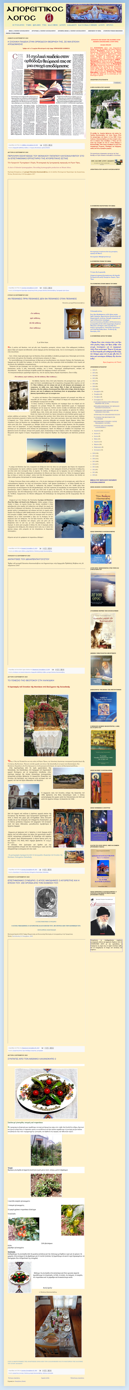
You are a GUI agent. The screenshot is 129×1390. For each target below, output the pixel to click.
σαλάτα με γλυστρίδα (48, 1373)
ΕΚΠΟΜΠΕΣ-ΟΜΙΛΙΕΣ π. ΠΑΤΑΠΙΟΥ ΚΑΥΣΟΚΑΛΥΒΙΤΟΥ (72, 30)
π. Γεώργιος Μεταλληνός (35, 147)
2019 (94, 389)
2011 (93, 472)
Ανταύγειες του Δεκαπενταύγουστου (22, 672)
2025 (94, 372)
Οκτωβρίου (97, 397)
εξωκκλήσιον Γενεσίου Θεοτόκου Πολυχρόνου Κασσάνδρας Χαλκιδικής (30, 872)
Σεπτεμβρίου (97, 399)
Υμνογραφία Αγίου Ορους (62, 290)
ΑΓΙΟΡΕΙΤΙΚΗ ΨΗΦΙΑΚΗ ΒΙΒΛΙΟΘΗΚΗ (113, 30)
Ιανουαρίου (97, 450)
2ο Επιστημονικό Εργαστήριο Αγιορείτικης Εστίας (25, 290)
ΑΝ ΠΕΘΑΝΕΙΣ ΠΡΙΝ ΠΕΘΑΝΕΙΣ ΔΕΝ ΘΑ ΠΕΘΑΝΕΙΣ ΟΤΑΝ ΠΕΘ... (106, 411)
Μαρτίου (96, 444)
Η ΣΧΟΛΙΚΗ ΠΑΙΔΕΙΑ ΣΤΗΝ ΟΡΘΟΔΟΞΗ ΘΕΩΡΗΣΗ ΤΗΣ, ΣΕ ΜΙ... (106, 402)
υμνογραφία (40, 1050)
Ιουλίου (96, 433)
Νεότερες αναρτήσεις (14, 1378)
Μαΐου (96, 439)
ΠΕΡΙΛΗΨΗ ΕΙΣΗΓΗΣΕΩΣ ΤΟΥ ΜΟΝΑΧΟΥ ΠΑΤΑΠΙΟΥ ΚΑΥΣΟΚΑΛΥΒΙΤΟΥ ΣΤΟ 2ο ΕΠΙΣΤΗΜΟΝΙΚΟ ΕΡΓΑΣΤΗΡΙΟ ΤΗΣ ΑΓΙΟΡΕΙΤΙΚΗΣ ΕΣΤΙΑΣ (46, 157)
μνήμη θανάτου (30, 551)
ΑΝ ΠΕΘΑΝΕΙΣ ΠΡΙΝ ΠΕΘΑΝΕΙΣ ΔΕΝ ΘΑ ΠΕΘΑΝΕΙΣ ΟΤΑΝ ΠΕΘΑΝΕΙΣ (42, 298)
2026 (94, 370)
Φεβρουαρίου (98, 447)
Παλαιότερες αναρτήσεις (77, 1378)
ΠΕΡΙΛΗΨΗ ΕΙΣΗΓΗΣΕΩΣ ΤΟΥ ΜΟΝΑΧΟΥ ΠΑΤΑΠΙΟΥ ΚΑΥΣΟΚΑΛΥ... (106, 407)
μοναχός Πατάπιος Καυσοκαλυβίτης (47, 290)
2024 (94, 375)
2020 (94, 386)
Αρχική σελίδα (45, 1378)
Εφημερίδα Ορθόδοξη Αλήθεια (20, 147)
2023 (94, 378)
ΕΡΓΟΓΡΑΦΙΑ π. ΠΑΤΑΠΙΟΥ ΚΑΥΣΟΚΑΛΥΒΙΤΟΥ (44, 30)
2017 (94, 456)
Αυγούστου (97, 430)
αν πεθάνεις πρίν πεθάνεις (19, 551)
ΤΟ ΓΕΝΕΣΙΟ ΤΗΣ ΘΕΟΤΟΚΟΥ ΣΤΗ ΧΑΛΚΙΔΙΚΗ (31, 680)
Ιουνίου (96, 436)
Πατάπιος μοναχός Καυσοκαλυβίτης (43, 551)
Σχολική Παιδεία (46, 147)
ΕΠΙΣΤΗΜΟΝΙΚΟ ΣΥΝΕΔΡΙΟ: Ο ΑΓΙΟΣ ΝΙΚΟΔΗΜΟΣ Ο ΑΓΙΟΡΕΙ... (105, 422)
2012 (94, 469)
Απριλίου (96, 441)
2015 (94, 461)
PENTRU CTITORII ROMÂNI (13, 33)
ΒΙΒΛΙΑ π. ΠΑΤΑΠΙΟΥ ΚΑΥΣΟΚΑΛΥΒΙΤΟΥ (19, 30)
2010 (94, 475)
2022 (94, 381)
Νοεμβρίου (97, 394)
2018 (94, 453)
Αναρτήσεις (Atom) (20, 1381)
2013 (94, 467)
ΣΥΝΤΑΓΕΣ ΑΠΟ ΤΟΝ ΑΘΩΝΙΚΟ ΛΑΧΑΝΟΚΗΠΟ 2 (32, 1059)
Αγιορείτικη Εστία (17, 1050)
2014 (94, 464)
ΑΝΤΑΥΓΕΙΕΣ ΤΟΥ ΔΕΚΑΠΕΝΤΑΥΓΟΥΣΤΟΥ (28, 559)
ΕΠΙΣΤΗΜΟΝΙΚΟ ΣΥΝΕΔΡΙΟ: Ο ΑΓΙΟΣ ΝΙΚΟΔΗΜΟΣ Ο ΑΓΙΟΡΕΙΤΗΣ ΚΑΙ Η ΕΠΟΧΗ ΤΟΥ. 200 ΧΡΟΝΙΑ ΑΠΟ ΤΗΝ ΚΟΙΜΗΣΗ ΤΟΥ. (43, 881)
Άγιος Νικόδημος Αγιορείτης (29, 1050)
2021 (94, 383)
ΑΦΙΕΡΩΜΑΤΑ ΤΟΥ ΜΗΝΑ (94, 30)
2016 (94, 458)
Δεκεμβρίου (97, 391)
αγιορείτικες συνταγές (18, 1373)
